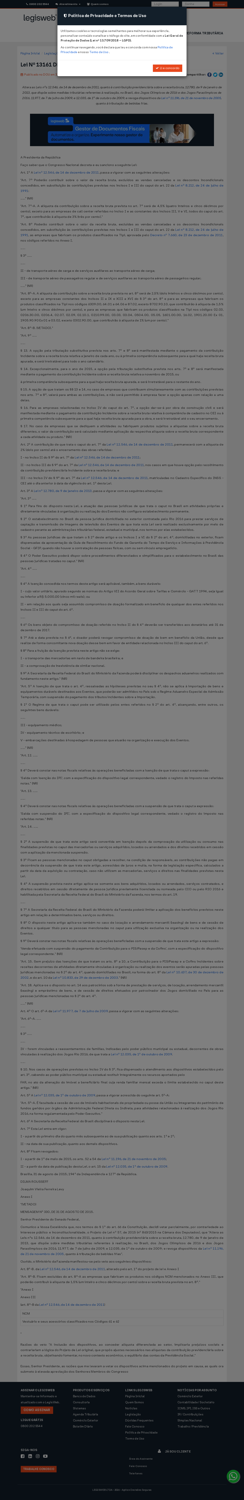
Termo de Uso (99, 52)
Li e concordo (167, 68)
